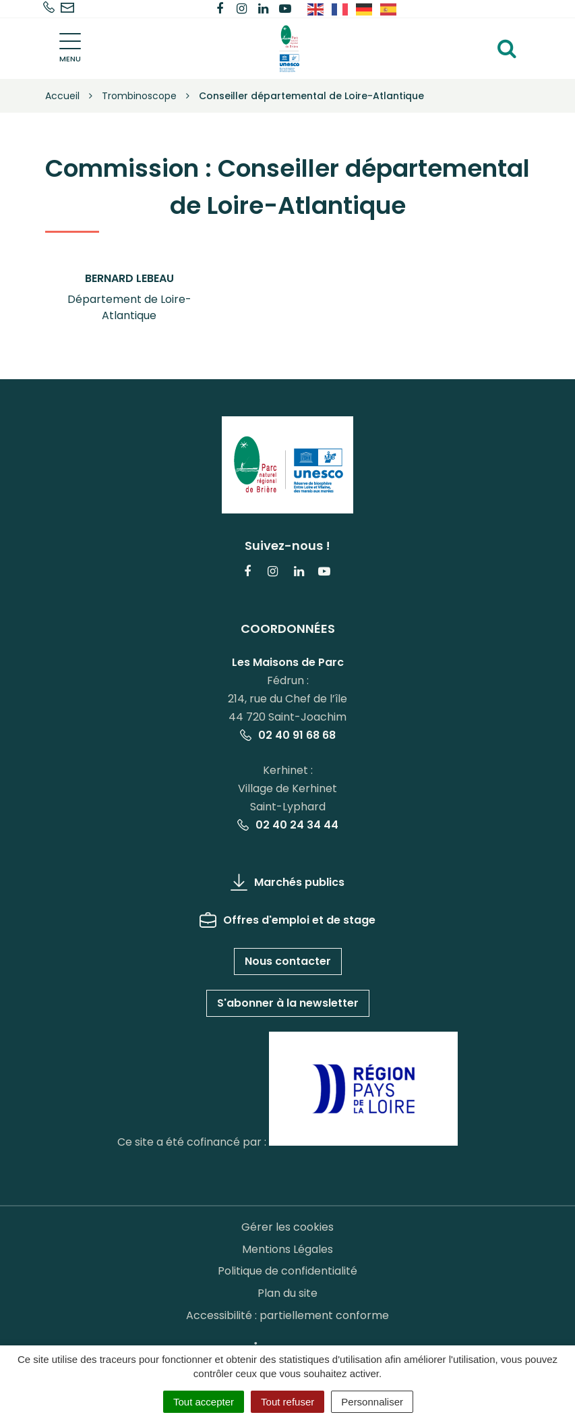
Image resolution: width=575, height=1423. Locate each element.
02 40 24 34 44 (287, 825)
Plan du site (287, 1293)
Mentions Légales (287, 1249)
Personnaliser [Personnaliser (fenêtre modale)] (372, 1401)
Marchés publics (287, 882)
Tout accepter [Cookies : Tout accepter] (203, 1401)
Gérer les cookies (287, 1227)
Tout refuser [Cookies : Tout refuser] (287, 1401)
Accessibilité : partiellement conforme (287, 1315)
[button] (129, 297)
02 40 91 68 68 (288, 735)
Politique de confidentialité (287, 1271)
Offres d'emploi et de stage (287, 920)
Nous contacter (288, 961)
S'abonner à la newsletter (288, 1003)
